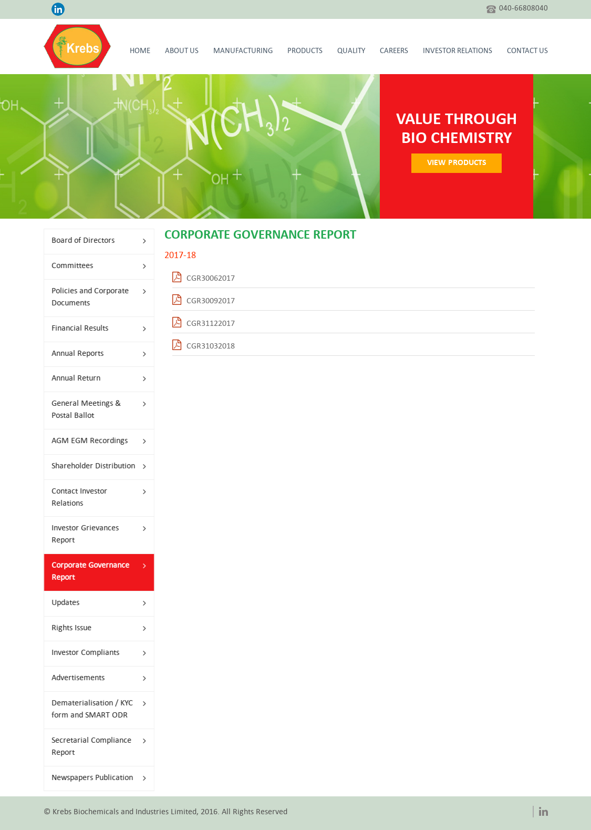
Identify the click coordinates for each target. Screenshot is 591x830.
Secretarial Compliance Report (93, 746)
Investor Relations (457, 51)
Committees (93, 266)
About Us (182, 51)
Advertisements (93, 678)
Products (305, 51)
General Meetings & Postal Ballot (93, 410)
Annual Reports (93, 354)
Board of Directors (93, 241)
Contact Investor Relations (93, 497)
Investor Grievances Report (93, 534)
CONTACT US (527, 51)
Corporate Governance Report (93, 571)
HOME (140, 51)
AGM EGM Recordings (93, 441)
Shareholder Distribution (93, 466)
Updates (93, 603)
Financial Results (93, 328)
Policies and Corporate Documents (93, 297)
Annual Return (93, 378)
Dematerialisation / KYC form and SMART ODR (93, 709)
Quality (351, 51)
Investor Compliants (93, 653)
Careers (394, 51)
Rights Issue (93, 628)
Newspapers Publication (93, 778)
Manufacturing (243, 51)
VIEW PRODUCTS (462, 163)
